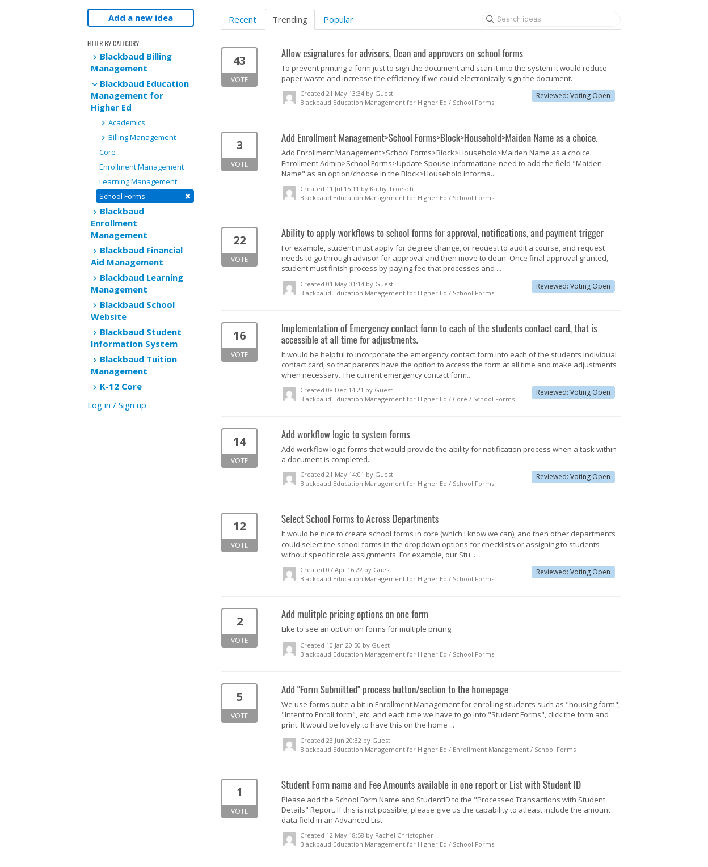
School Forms (145, 195)
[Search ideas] (551, 19)
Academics (122, 122)
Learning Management (138, 181)
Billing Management (137, 137)
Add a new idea (140, 17)
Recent (242, 19)
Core (107, 152)
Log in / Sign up (116, 405)
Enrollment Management (141, 167)
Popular (338, 19)
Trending (289, 19)
